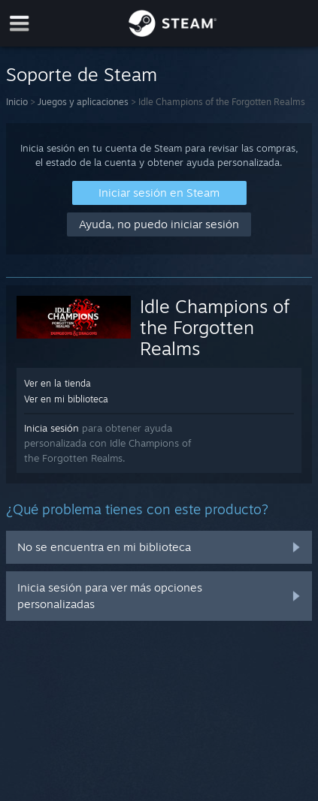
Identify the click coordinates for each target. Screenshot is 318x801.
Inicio (17, 101)
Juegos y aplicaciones (83, 101)
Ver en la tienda (57, 383)
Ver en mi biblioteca (66, 399)
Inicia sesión (51, 428)
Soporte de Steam (81, 74)
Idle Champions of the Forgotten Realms (214, 327)
